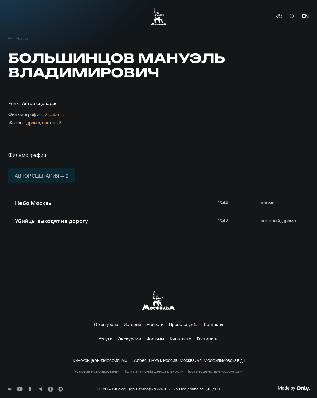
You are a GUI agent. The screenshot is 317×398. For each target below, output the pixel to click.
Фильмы (155, 338)
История (132, 324)
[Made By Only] (294, 388)
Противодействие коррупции (214, 371)
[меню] (15, 16)
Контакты (213, 324)
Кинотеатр (180, 338)
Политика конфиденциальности (153, 371)
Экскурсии (129, 338)
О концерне (106, 324)
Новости (154, 324)
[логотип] (159, 16)
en (305, 16)
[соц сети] (9, 389)
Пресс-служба (184, 324)
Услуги (106, 338)
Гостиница (208, 338)
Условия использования (97, 371)
